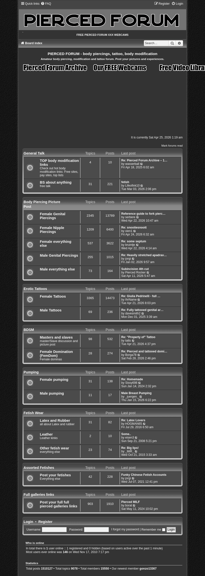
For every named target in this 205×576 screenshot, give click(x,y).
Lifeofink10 (132, 185)
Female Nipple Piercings (52, 230)
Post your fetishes (55, 475)
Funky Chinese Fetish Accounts (143, 475)
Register (45, 522)
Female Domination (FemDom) (56, 354)
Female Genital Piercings (52, 216)
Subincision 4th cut (135, 269)
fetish (125, 182)
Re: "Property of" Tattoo (138, 337)
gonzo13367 (148, 568)
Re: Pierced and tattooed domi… (144, 351)
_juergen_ (132, 396)
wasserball (132, 164)
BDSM (29, 330)
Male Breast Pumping (136, 393)
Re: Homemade (132, 379)
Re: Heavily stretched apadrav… (144, 255)
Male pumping (52, 393)
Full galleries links (39, 495)
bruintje (130, 245)
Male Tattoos (51, 310)
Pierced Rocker (135, 272)
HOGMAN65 (133, 423)
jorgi (128, 258)
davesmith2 (133, 313)
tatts (128, 340)
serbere (130, 217)
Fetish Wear (34, 413)
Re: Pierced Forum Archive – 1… (144, 160)
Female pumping (54, 380)
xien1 (128, 231)
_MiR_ (129, 451)
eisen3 (129, 437)
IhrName (131, 299)
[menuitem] (46, 3)
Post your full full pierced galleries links (58, 504)
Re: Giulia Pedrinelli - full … (140, 296)
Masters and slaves (56, 337)
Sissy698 (131, 382)
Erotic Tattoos (35, 289)
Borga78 (131, 355)
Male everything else (57, 269)
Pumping (31, 372)
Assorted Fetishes (39, 468)
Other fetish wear (54, 448)
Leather (46, 434)
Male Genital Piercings (59, 255)
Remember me (153, 529)
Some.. (126, 434)
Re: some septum (133, 241)
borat (128, 505)
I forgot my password (125, 529)
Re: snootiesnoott (134, 227)
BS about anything (56, 182)
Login (28, 522)
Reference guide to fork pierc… (143, 213)
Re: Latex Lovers (133, 420)
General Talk (34, 153)
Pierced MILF (130, 502)
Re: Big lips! (130, 448)
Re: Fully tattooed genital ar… (142, 310)
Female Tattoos (53, 296)
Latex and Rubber (55, 420)
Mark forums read (172, 145)
